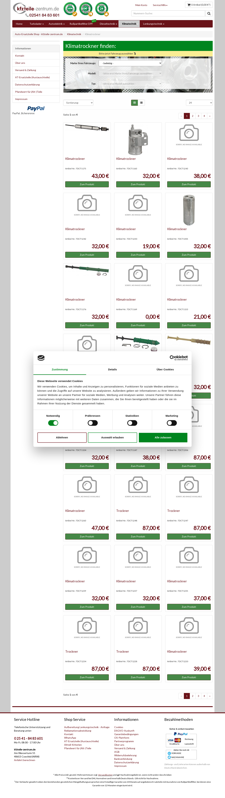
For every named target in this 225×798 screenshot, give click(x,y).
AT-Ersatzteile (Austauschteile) (32, 77)
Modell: (92, 73)
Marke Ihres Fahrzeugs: (83, 63)
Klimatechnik (129, 23)
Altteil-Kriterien (73, 744)
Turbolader (36, 23)
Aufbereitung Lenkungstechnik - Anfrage (87, 727)
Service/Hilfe (160, 5)
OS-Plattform (121, 737)
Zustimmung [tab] (60, 369)
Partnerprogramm (124, 741)
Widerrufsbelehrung (125, 755)
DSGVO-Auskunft (124, 730)
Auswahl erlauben (112, 437)
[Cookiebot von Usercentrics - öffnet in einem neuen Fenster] (172, 358)
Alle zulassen (163, 437)
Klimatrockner (75, 159)
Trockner (122, 511)
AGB (117, 751)
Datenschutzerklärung (27, 84)
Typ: (93, 83)
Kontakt (19, 55)
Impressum (21, 98)
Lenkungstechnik (152, 23)
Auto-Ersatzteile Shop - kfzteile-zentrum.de (39, 34)
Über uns (20, 62)
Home (19, 23)
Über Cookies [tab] (165, 369)
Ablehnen (62, 437)
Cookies (118, 727)
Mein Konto (141, 5)
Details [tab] (112, 369)
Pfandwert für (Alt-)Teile (28, 91)
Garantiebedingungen (126, 734)
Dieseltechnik (107, 23)
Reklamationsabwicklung (77, 730)
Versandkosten (105, 775)
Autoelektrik (56, 23)
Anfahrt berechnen (24, 760)
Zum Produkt (87, 184)
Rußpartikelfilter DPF (81, 23)
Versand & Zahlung (25, 70)
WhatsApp (70, 737)
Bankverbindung (123, 758)
